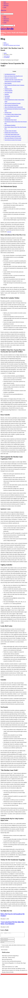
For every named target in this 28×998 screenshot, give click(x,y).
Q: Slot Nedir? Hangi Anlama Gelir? (12, 134)
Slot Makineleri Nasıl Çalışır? (11, 119)
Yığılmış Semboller (8, 90)
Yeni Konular (7, 96)
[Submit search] (14, 25)
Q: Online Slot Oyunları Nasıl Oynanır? (13, 136)
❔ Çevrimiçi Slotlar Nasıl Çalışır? (12, 116)
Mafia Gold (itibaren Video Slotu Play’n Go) (14, 76)
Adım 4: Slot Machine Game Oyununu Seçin (14, 107)
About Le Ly (6, 18)
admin (5, 53)
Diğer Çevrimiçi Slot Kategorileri (11, 105)
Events (4, 22)
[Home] (4, 42)
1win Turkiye (7, 55)
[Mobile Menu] (3, 10)
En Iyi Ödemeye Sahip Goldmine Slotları (13, 114)
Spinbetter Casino (8, 88)
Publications (6, 20)
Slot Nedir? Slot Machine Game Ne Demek (11, 45)
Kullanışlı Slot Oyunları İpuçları (11, 132)
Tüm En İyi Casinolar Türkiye (11, 77)
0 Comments (6, 57)
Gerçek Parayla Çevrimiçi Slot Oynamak (13, 139)
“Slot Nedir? (7, 97)
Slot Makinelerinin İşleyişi (10, 74)
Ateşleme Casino (8, 112)
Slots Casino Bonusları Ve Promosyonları (13, 138)
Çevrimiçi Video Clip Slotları (10, 130)
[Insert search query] (7, 14)
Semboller (7, 94)
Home (4, 16)
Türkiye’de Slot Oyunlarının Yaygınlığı (12, 103)
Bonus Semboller (8, 83)
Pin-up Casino (7, 118)
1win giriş (9, 231)
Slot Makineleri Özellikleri (10, 125)
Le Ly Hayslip (7, 28)
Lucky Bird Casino (8, 92)
